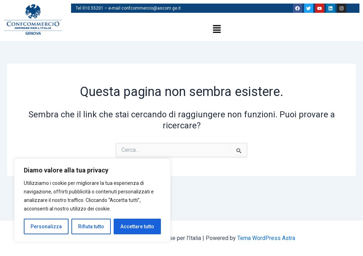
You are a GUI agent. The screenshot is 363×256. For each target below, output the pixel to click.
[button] (217, 29)
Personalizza (46, 226)
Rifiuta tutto (91, 226)
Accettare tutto (137, 226)
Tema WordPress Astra (266, 238)
